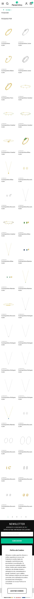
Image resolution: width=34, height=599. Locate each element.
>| (25, 517)
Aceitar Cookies (17, 591)
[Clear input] (31, 534)
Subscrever (17, 541)
